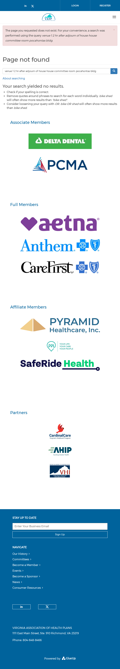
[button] (114, 30)
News (16, 582)
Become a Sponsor (25, 576)
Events (16, 570)
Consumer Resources (26, 587)
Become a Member (25, 565)
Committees (20, 559)
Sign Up (60, 534)
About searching (14, 78)
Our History (19, 553)
